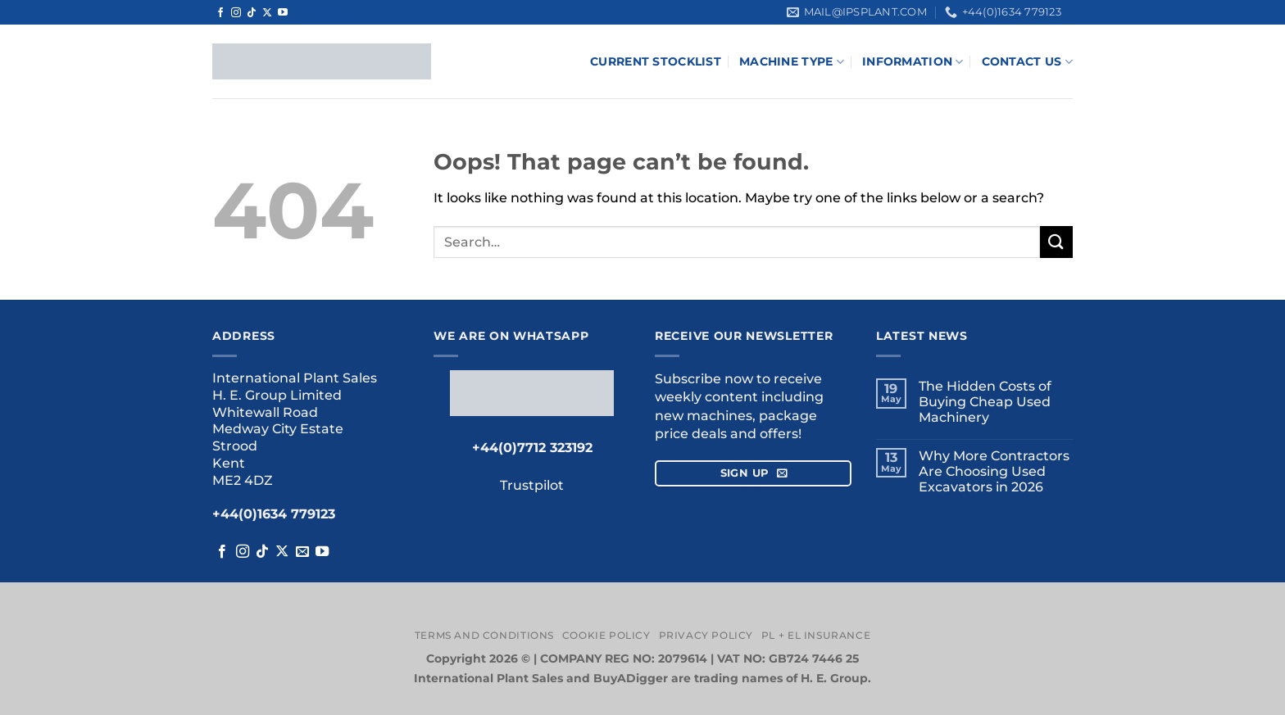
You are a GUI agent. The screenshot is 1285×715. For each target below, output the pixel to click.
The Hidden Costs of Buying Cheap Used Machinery (985, 401)
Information (913, 62)
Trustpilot (326, 13)
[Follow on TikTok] (252, 13)
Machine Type (791, 62)
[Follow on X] (267, 13)
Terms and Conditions (484, 635)
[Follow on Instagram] (236, 13)
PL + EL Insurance (815, 635)
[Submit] (1056, 242)
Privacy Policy (706, 635)
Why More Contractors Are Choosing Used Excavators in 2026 (994, 471)
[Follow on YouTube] (283, 13)
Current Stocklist (655, 61)
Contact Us (1027, 62)
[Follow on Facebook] (220, 13)
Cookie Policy (606, 635)
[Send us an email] (302, 552)
